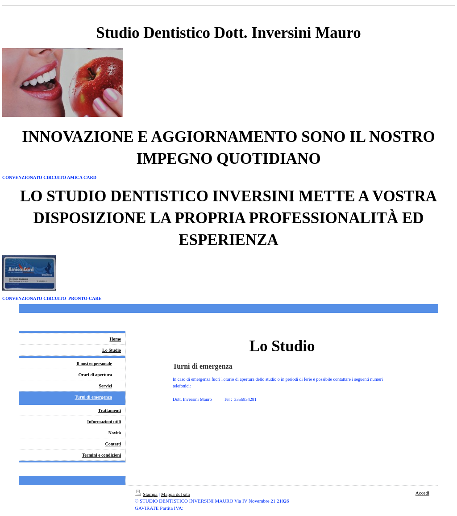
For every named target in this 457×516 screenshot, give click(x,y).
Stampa (146, 494)
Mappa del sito (175, 494)
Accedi (422, 492)
